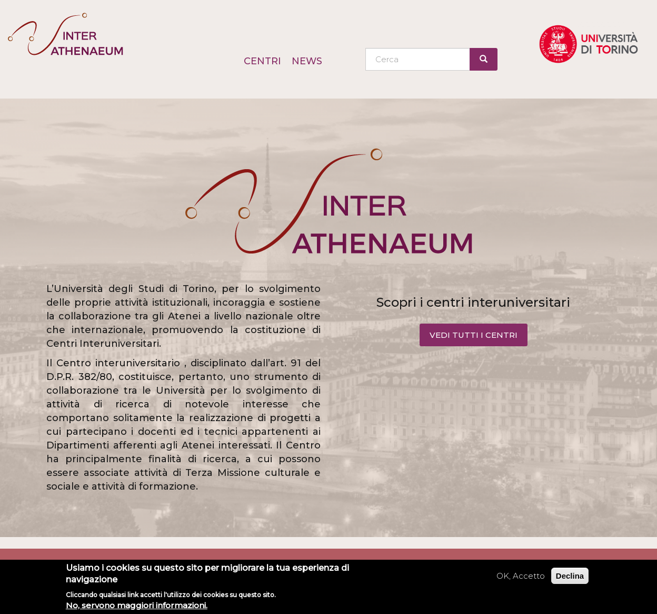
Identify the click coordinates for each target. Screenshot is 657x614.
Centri (262, 61)
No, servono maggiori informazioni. (136, 605)
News (307, 61)
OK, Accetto (520, 576)
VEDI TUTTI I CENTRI (473, 335)
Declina (570, 575)
